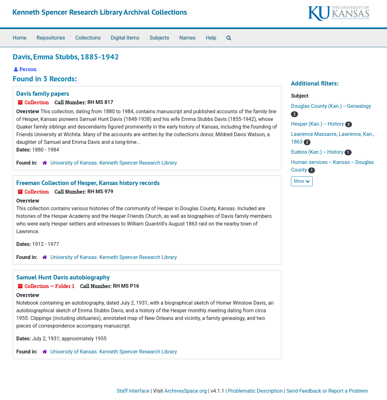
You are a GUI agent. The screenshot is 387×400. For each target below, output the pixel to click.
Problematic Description (255, 391)
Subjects (159, 38)
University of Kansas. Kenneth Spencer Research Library (113, 163)
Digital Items (125, 38)
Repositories (51, 38)
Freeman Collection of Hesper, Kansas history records (88, 183)
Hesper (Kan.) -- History (318, 124)
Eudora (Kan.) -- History (318, 152)
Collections (88, 38)
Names (187, 38)
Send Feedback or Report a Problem (327, 391)
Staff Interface (133, 391)
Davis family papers (42, 93)
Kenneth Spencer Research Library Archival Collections (99, 12)
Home (19, 38)
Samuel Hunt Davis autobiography (63, 277)
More (302, 181)
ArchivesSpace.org (185, 391)
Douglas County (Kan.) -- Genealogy (331, 106)
